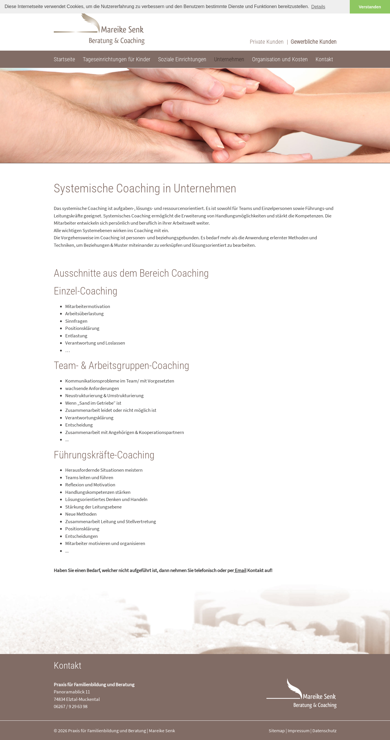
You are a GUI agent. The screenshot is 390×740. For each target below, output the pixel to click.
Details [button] (318, 6)
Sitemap (277, 730)
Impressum (299, 730)
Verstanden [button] (370, 7)
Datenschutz (324, 730)
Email (240, 570)
